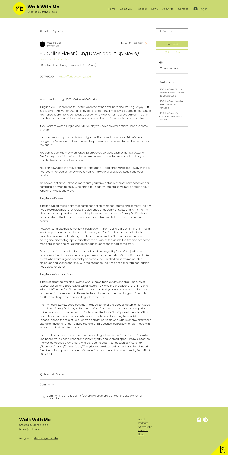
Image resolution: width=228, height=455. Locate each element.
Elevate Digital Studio (46, 438)
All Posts (44, 31)
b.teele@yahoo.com (30, 429)
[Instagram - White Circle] (205, 419)
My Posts (58, 31)
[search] (172, 31)
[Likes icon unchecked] (42, 374)
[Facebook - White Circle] (199, 419)
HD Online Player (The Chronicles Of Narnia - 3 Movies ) (170, 116)
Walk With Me (43, 7)
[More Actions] (149, 43)
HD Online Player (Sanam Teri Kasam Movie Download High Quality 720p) (172, 92)
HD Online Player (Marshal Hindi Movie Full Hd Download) (171, 104)
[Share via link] (57, 374)
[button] (219, 446)
